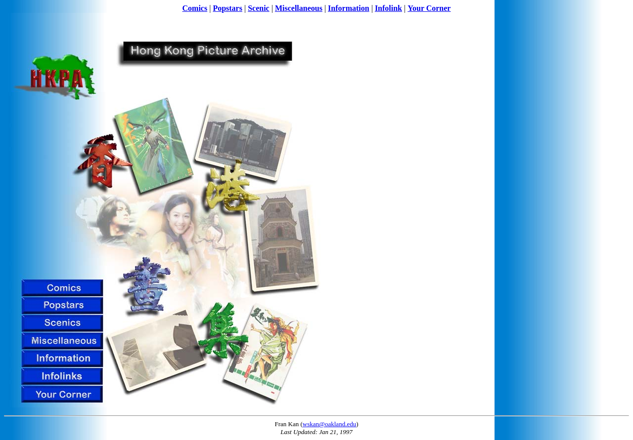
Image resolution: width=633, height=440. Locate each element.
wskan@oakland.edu (329, 424)
